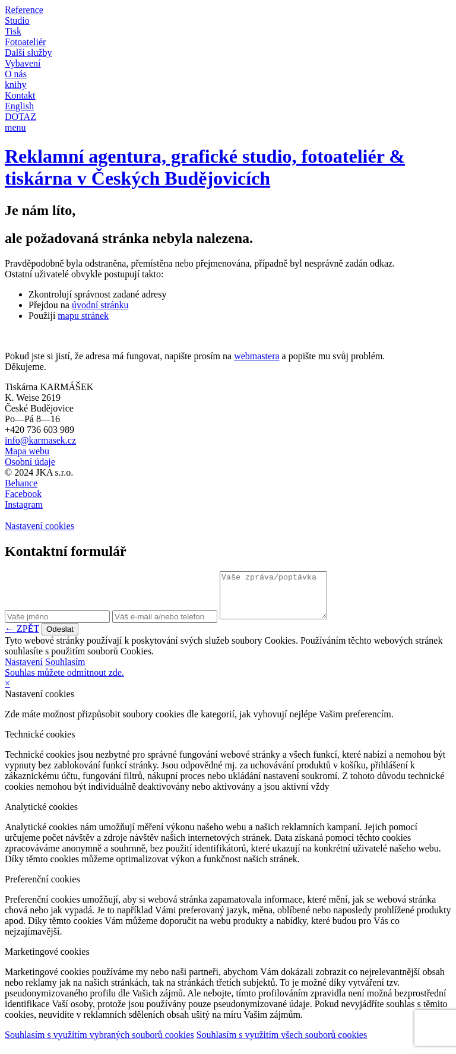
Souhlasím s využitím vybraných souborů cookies (99, 1044)
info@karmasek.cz (40, 440)
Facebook (23, 494)
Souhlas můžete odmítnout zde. (64, 681)
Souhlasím (65, 671)
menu (15, 127)
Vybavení (22, 63)
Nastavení (24, 671)
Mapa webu (27, 451)
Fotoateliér (25, 42)
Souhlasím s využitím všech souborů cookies (282, 1044)
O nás (16, 74)
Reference (24, 10)
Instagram (24, 504)
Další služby (28, 53)
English (19, 106)
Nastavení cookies (39, 526)
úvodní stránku (100, 305)
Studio (17, 20)
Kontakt (20, 95)
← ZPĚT (22, 637)
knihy (15, 85)
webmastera (256, 356)
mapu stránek (83, 316)
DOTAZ (20, 117)
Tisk (13, 31)
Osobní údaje (30, 462)
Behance (21, 483)
